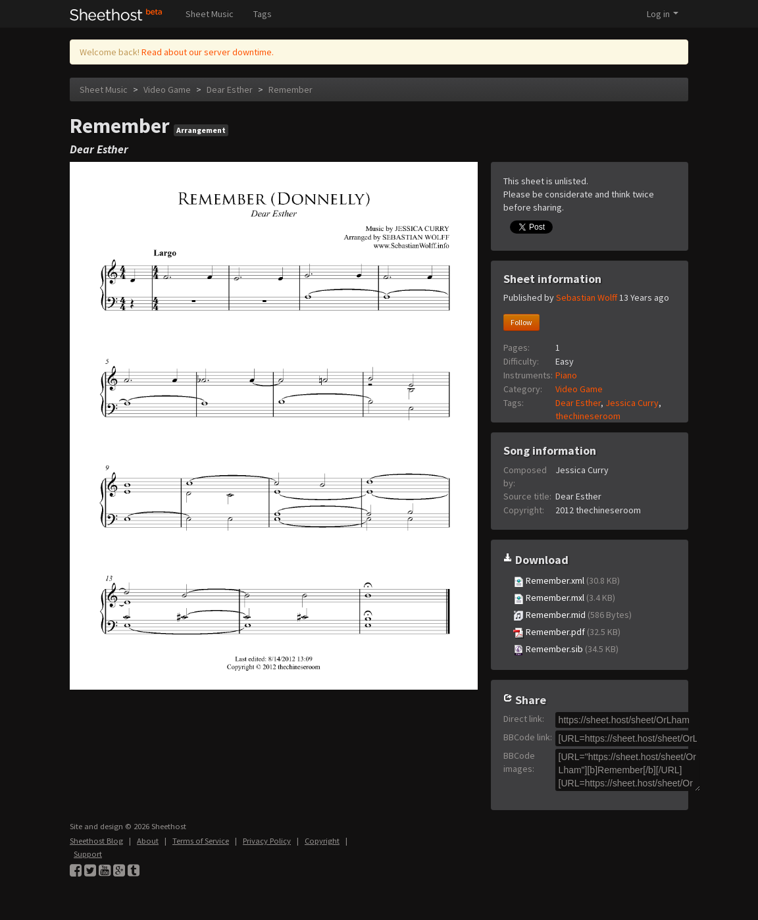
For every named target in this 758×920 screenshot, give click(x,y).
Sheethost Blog (96, 841)
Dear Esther (230, 89)
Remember (290, 89)
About (148, 841)
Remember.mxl (564, 598)
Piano (566, 375)
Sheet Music (210, 14)
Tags (262, 14)
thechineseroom (587, 416)
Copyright (322, 841)
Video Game (167, 89)
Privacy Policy (267, 841)
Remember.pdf (566, 632)
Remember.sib (566, 649)
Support (88, 854)
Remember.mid (572, 615)
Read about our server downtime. (207, 52)
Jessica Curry (632, 403)
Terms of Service (200, 841)
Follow (521, 322)
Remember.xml (566, 581)
